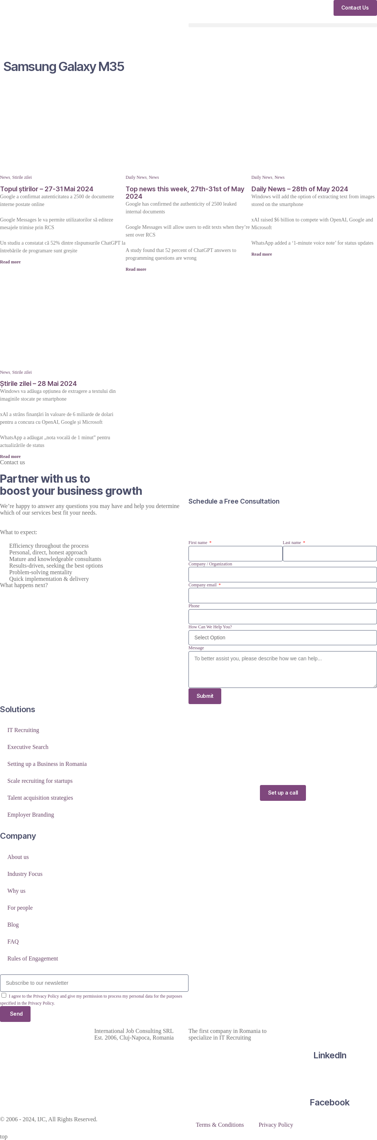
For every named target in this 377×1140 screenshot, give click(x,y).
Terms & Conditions (220, 1125)
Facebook (330, 1102)
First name (198, 542)
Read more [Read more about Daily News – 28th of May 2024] (261, 254)
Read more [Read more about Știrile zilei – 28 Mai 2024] (10, 456)
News (5, 177)
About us (18, 857)
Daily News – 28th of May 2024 (299, 189)
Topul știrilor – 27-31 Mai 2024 (47, 189)
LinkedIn (330, 1055)
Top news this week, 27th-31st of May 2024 (185, 192)
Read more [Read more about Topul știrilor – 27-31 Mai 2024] (10, 261)
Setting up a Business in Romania (47, 764)
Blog (13, 924)
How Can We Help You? (210, 626)
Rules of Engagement (32, 958)
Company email (203, 584)
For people (20, 908)
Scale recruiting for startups (40, 781)
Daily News (136, 177)
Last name (292, 542)
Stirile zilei (22, 177)
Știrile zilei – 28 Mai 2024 (38, 383)
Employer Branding (30, 815)
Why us (16, 891)
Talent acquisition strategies (40, 798)
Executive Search (28, 747)
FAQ (13, 941)
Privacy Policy (275, 1125)
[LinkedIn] (330, 1031)
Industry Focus (25, 874)
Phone (194, 605)
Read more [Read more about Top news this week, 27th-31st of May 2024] (136, 269)
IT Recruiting (23, 730)
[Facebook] (330, 1078)
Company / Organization (210, 564)
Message (196, 647)
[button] (282, 25)
